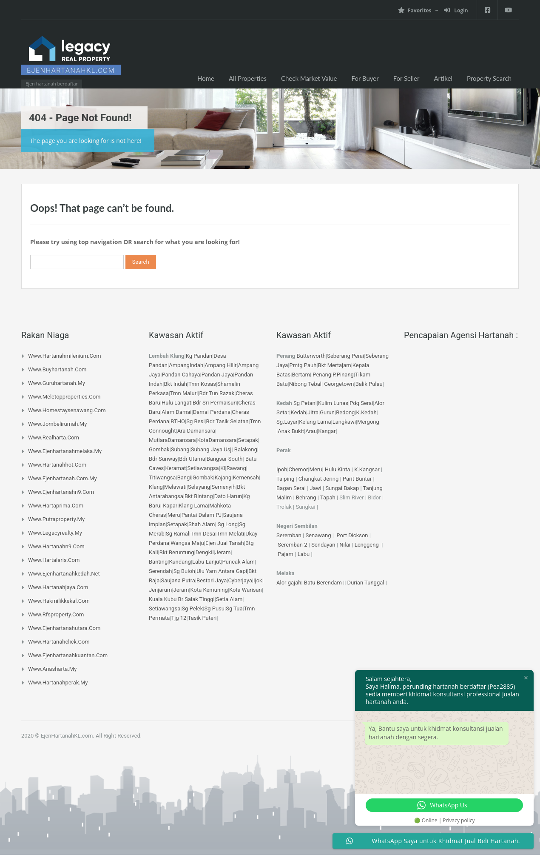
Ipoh (281, 469)
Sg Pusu (214, 608)
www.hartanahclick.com (59, 641)
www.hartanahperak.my (58, 682)
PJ (219, 515)
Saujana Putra (178, 580)
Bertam (301, 374)
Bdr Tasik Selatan (227, 421)
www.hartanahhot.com (57, 465)
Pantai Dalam (198, 515)
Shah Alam (201, 524)
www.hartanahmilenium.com (64, 356)
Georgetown (339, 384)
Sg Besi (195, 421)
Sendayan (324, 545)
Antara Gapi (232, 571)
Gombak (159, 449)
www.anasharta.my (52, 669)
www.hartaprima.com (55, 505)
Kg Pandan (199, 356)
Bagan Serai (291, 488)
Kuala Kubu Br (166, 599)
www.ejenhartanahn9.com (61, 492)
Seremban (289, 535)
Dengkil (205, 552)
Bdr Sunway (163, 459)
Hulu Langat (176, 402)
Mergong (368, 422)
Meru (174, 515)
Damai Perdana (211, 412)
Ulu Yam (206, 571)
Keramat (175, 468)
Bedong (345, 412)
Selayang (199, 487)
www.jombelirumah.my (57, 424)
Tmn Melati (230, 533)
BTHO (178, 421)
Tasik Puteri (202, 618)
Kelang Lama (315, 422)
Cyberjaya (240, 580)
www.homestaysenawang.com (67, 410)
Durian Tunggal (366, 582)
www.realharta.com (53, 437)
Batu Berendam (323, 582)
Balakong (245, 449)
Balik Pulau (369, 384)
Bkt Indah (175, 384)
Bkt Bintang (199, 496)
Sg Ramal (177, 533)
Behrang (306, 497)
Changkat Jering (318, 479)
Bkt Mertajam (334, 365)
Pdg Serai (361, 403)
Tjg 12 (178, 618)
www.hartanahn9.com (56, 546)
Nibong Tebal (305, 384)
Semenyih (224, 487)
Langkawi (344, 422)
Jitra (312, 412)
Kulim (325, 403)
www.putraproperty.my (56, 519)
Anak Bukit (291, 431)
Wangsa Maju (187, 543)
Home (205, 78)
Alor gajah (288, 582)
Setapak (248, 440)
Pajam (286, 554)
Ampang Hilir (220, 365)
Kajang (222, 477)
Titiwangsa (162, 477)
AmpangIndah (186, 365)
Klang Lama (193, 505)
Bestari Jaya (211, 580)
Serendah (160, 571)
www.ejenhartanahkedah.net (64, 573)
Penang (322, 374)
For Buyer (365, 78)
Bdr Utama (192, 459)
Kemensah (246, 477)
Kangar (326, 431)
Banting (158, 562)
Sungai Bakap (342, 488)
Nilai (345, 545)
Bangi (184, 477)
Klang (156, 487)
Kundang (179, 562)
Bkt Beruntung (176, 552)
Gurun (327, 412)
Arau (311, 431)
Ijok (257, 580)
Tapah (327, 497)
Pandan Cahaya (181, 374)
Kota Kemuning (208, 590)
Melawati (175, 487)
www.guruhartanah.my (56, 383)
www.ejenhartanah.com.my (62, 478)
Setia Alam (229, 599)
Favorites (414, 10)
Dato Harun (228, 496)
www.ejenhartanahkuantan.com (68, 655)
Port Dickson (352, 535)
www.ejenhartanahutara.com (64, 628)
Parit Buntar (357, 479)
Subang (180, 449)
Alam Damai (177, 412)
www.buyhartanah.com (57, 369)
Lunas (340, 403)
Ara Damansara (196, 431)
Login (455, 10)
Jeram (223, 552)
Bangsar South (225, 459)
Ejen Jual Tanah (224, 543)
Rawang (236, 468)
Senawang (318, 535)
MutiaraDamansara (172, 440)
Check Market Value (309, 78)
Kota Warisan (245, 590)
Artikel (443, 78)
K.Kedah (366, 412)
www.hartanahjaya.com (58, 587)
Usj (227, 449)
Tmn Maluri (184, 393)
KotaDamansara (217, 440)
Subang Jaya (206, 449)
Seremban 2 (293, 545)
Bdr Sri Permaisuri (215, 402)
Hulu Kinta (337, 469)
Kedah (298, 412)
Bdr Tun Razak (216, 393)
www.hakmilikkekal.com (59, 601)
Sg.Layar (287, 422)
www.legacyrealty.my (55, 533)
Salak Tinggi (199, 599)
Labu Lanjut (206, 562)
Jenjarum (160, 590)
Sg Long (228, 524)
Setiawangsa (203, 468)
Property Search (489, 78)
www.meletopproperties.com (64, 396)
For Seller (406, 78)
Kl (222, 468)
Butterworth (311, 356)
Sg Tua (234, 608)
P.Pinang (343, 374)
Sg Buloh (184, 571)
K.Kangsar (366, 469)
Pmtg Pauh (302, 365)
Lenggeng (367, 545)
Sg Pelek (192, 608)
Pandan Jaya (217, 374)
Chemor (298, 469)
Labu (304, 554)
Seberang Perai (345, 356)
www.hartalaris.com (54, 560)
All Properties (248, 78)
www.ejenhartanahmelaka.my (65, 451)
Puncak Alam (238, 562)
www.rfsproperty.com (56, 614)
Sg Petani (305, 403)
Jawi (315, 488)
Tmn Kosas (202, 384)
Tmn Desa (202, 533)
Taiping (285, 479)
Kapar (170, 505)
